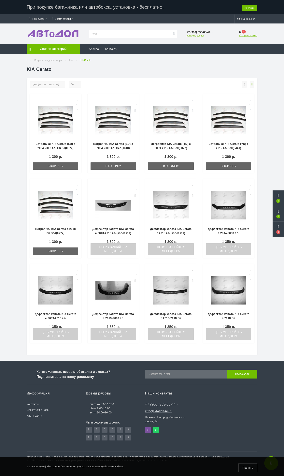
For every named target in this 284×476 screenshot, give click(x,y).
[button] (38, 18)
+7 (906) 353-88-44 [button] (161, 404)
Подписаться (242, 373)
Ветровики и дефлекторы (48, 59)
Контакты (111, 48)
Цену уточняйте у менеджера (113, 248)
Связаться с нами (38, 409)
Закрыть (249, 6)
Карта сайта (34, 415)
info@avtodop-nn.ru (158, 410)
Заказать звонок (195, 35)
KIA (71, 59)
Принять (247, 467)
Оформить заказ (248, 35)
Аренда (94, 48)
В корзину (55, 165)
